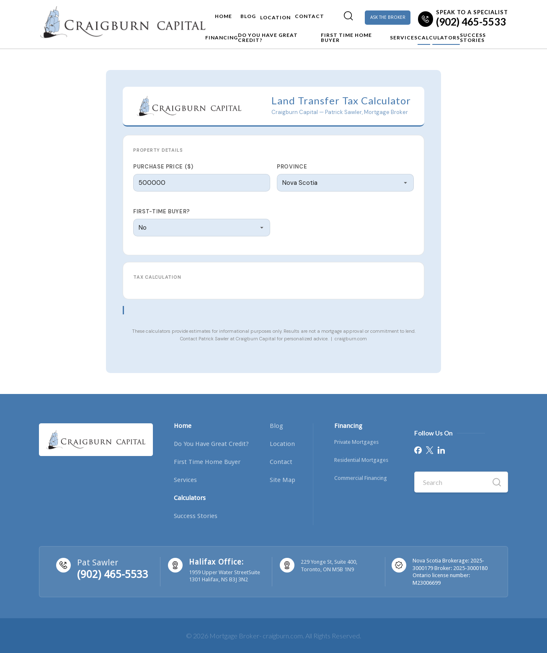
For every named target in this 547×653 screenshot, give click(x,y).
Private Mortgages (356, 442)
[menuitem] (325, 15)
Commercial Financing (360, 478)
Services (385, 35)
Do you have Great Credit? (241, 35)
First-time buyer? (161, 211)
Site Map (282, 480)
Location (248, 13)
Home (192, 13)
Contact (286, 13)
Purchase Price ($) (163, 166)
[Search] (325, 13)
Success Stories (484, 35)
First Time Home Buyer (327, 35)
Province (292, 166)
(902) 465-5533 (112, 574)
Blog (216, 13)
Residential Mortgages (361, 460)
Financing (173, 35)
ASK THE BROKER (377, 15)
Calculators (429, 35)
